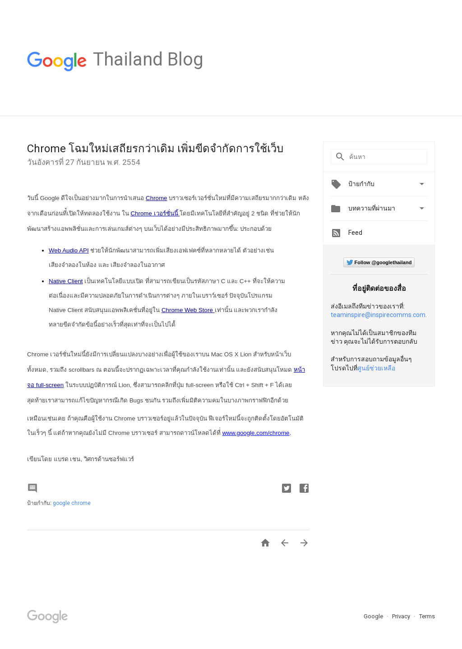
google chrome (72, 503)
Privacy (401, 616)
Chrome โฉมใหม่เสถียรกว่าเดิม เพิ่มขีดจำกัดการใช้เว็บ (155, 148)
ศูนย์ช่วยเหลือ (376, 368)
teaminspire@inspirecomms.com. (379, 314)
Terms (427, 616)
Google (374, 616)
